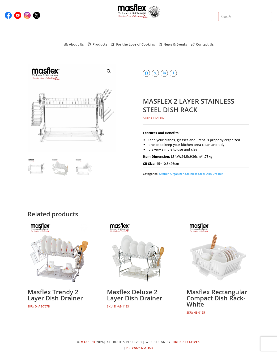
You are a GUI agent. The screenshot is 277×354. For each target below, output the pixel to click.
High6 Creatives (185, 342)
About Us (73, 44)
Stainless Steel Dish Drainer (204, 174)
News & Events (172, 44)
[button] (109, 71)
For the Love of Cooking (133, 44)
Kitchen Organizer (171, 174)
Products (97, 44)
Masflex (88, 342)
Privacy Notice (139, 348)
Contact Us (202, 44)
